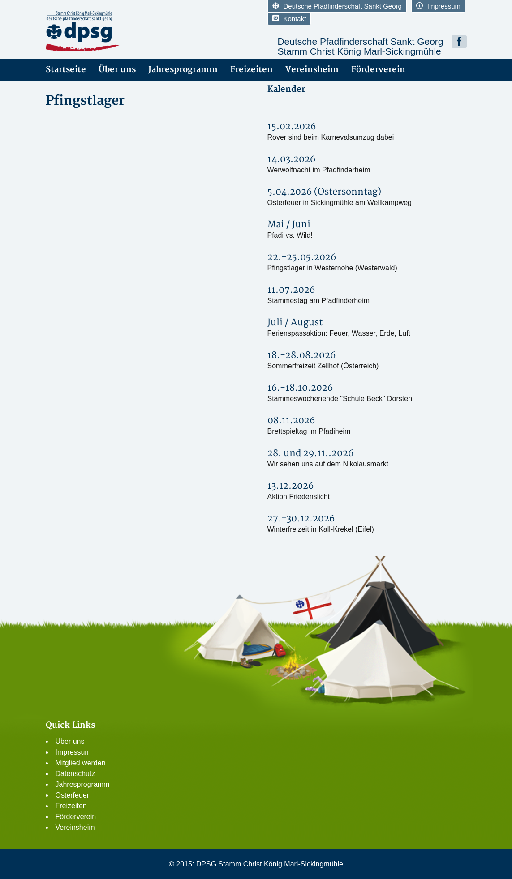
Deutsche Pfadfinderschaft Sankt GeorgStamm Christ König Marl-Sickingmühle (360, 46)
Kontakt (289, 18)
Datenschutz (75, 773)
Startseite (66, 69)
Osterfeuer (73, 795)
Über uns (117, 69)
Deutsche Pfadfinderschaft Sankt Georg (337, 6)
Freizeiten (251, 69)
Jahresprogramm (183, 69)
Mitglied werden (81, 763)
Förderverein (378, 69)
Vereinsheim (312, 69)
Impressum (438, 6)
